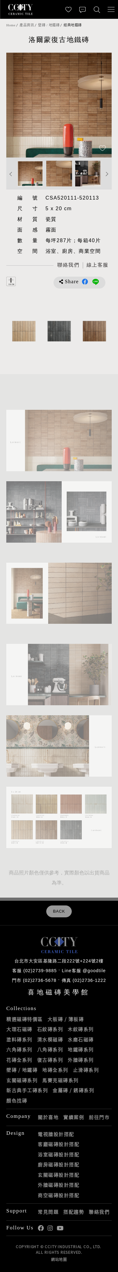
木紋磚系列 (81, 1029)
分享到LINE (95, 281)
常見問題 (48, 1211)
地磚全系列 (55, 1069)
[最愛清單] (68, 9)
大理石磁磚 (19, 1029)
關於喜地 (48, 1117)
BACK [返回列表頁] (59, 911)
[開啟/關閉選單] (111, 9)
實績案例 (73, 1117)
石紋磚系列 (50, 1029)
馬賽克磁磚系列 (60, 1080)
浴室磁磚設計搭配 (58, 1154)
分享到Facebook (84, 281)
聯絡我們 (99, 1211)
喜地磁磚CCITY (20, 9)
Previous (11, 174)
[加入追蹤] (102, 148)
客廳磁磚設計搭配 (58, 1144)
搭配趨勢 (73, 1211)
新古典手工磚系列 (27, 1090)
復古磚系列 (50, 1059)
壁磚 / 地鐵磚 (48, 25)
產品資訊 (27, 25)
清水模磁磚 (50, 1039)
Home (10, 25)
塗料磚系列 (19, 1039)
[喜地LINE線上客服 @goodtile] (97, 265)
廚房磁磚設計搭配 (58, 1164)
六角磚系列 (19, 1049)
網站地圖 (59, 1259)
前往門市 (99, 1117)
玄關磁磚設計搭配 (58, 1174)
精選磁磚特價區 (24, 1019)
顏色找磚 (16, 1100)
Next (107, 174)
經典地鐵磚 (73, 25)
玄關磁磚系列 (21, 1080)
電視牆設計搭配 (56, 1134)
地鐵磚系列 (81, 1049)
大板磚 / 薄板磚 (66, 1019)
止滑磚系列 (86, 1069)
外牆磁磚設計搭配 (58, 1184)
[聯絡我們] (83, 9)
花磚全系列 (19, 1059)
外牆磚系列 (81, 1059)
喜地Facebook (41, 1228)
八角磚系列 (50, 1049)
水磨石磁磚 (81, 1039)
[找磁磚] (97, 9)
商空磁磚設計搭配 (58, 1195)
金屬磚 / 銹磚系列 (73, 1090)
